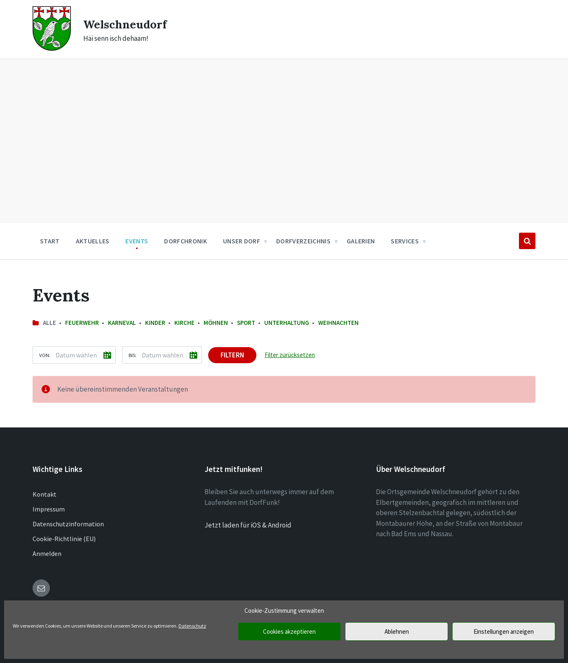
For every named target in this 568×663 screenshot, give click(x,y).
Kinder (155, 323)
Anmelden (47, 553)
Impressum (49, 509)
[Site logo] (52, 48)
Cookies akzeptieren (289, 631)
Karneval (122, 323)
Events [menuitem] (136, 241)
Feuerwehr (82, 323)
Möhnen (216, 323)
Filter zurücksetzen (290, 355)
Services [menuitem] (405, 241)
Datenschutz (192, 626)
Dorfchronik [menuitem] (185, 241)
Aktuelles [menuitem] (93, 241)
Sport (246, 323)
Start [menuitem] (50, 241)
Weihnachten (338, 323)
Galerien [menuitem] (361, 241)
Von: (44, 355)
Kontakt (44, 494)
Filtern (232, 355)
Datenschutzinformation (68, 524)
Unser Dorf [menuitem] (241, 241)
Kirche (184, 323)
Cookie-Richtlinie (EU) (64, 539)
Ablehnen (397, 631)
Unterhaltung (286, 323)
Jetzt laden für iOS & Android (247, 525)
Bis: (132, 355)
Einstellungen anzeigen (504, 631)
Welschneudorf (128, 24)
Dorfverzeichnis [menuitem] (303, 241)
